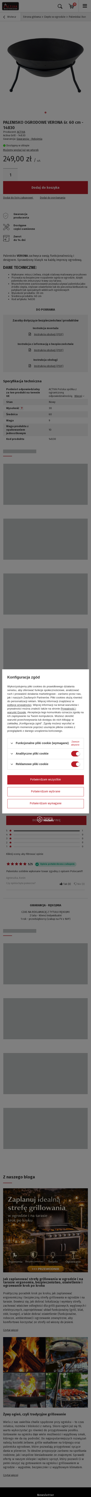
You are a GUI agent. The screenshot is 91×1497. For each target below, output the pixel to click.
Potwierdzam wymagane (46, 803)
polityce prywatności (19, 704)
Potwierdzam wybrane (45, 791)
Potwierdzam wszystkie (45, 779)
